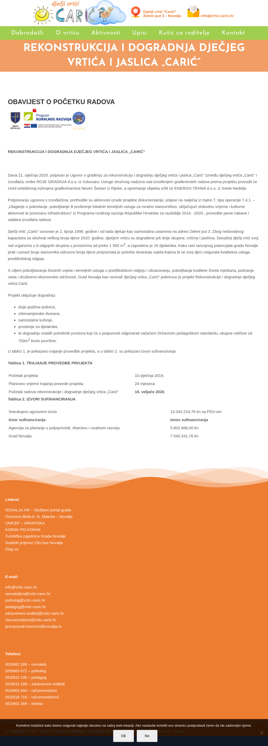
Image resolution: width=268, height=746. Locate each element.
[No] (261, 732)
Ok (123, 736)
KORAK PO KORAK (23, 529)
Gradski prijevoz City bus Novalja (34, 542)
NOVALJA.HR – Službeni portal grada (38, 510)
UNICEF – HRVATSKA (25, 523)
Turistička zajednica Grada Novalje (35, 536)
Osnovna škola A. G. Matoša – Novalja (38, 516)
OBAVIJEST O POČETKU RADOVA (61, 101)
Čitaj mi (11, 549)
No (147, 736)
